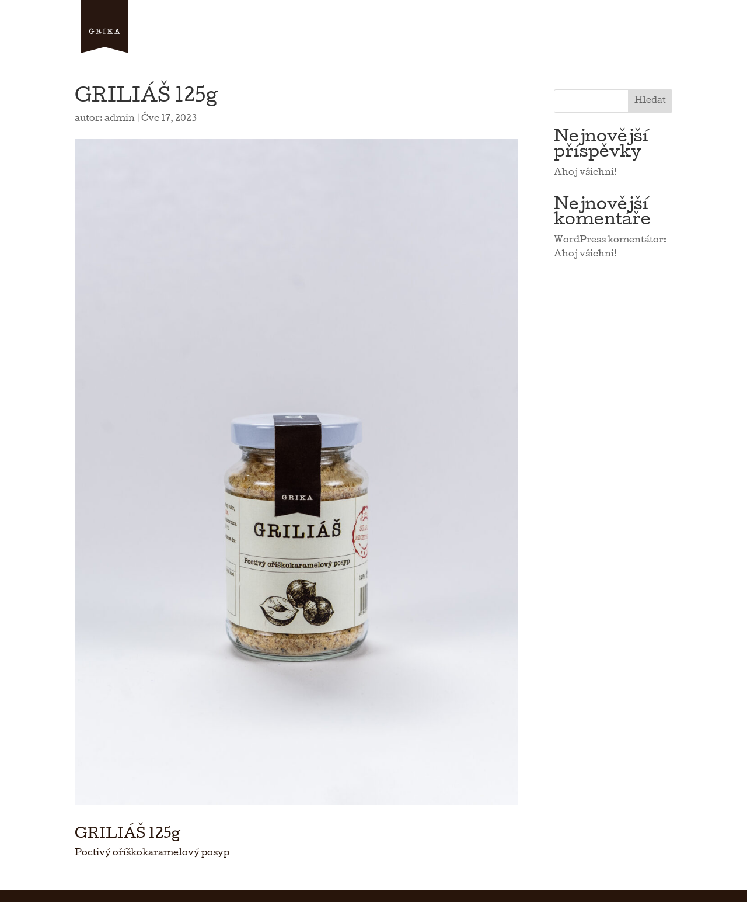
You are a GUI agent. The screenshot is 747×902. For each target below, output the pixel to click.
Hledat (650, 101)
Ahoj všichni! (585, 173)
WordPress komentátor (609, 240)
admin (119, 119)
